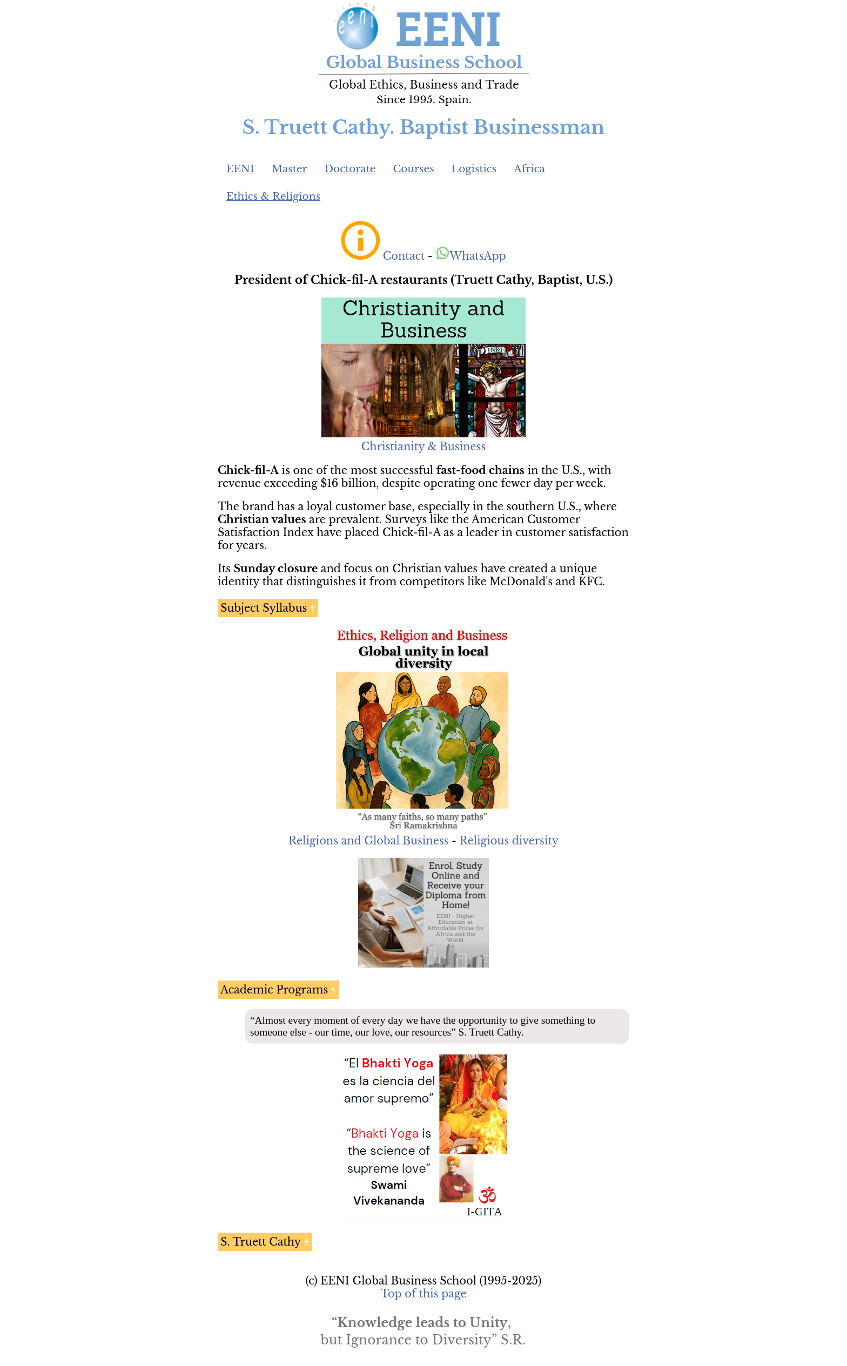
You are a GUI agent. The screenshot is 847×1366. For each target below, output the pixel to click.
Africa (529, 169)
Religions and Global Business (368, 840)
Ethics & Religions (273, 196)
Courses (413, 169)
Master (289, 169)
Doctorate (349, 169)
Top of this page (424, 1293)
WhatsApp (470, 255)
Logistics (474, 169)
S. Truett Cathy (260, 1241)
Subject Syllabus (263, 607)
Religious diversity (509, 840)
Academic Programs (274, 989)
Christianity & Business (423, 446)
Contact (404, 255)
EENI (240, 169)
